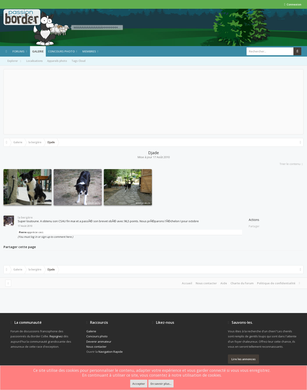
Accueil (187, 283)
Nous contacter (206, 283)
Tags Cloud (78, 61)
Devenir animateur (98, 341)
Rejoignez (56, 336)
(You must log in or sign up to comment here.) (45, 237)
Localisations (34, 61)
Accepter (138, 384)
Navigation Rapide (110, 352)
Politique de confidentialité (276, 283)
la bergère (25, 217)
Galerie (38, 51)
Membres (89, 51)
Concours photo (61, 51)
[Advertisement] (153, 101)
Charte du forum (242, 283)
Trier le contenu (291, 164)
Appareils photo (57, 61)
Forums (18, 51)
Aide (223, 283)
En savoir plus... (161, 384)
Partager (254, 226)
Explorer (14, 61)
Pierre (23, 232)
